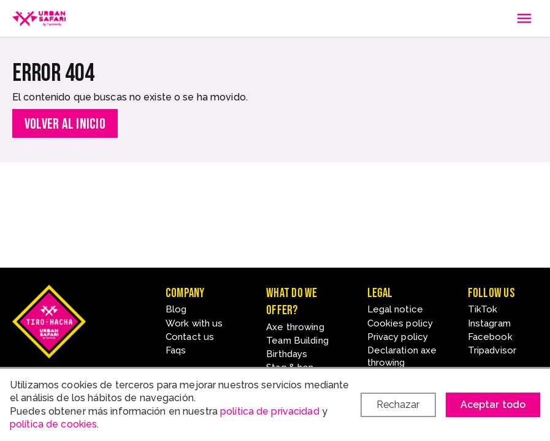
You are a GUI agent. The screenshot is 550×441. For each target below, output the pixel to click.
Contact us (190, 336)
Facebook (490, 336)
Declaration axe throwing (402, 356)
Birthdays (286, 354)
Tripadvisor (492, 350)
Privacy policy (398, 336)
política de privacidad (269, 411)
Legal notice (395, 309)
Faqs (176, 350)
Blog (176, 309)
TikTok (483, 309)
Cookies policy (400, 323)
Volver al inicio (65, 124)
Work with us (194, 323)
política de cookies (53, 424)
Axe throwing (295, 327)
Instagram (489, 323)
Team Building (297, 340)
